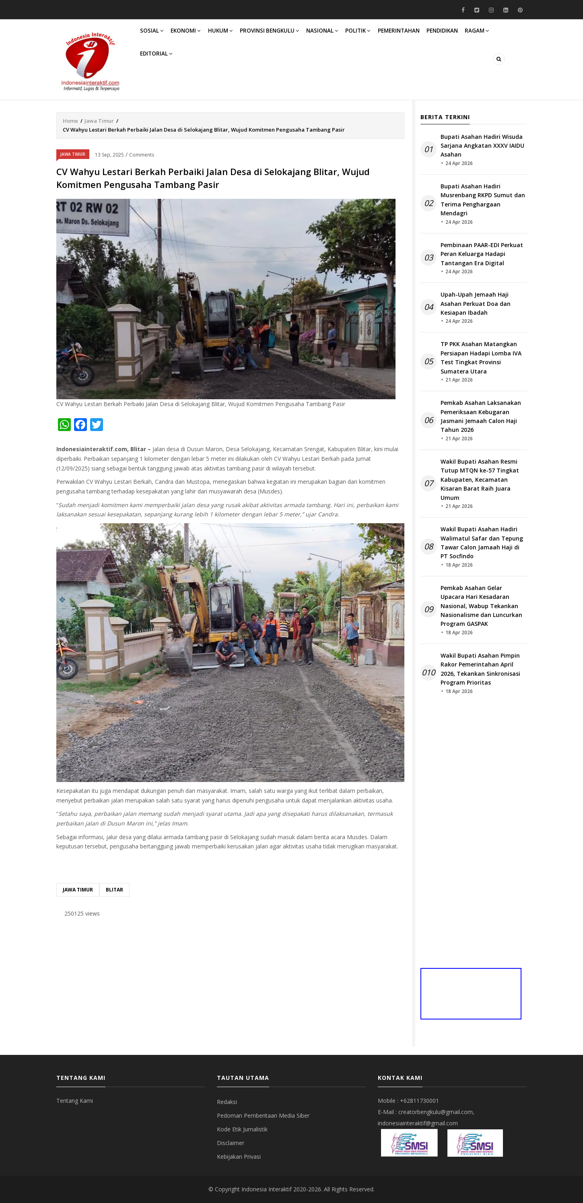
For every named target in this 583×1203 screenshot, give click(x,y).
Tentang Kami (74, 1100)
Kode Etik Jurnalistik (242, 1129)
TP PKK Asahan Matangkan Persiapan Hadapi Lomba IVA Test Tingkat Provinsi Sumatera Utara (481, 357)
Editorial (194, 68)
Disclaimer (230, 1143)
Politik (381, 35)
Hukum (231, 35)
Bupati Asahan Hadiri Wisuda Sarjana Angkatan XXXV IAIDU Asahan (482, 146)
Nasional (341, 35)
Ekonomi (192, 35)
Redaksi (227, 1102)
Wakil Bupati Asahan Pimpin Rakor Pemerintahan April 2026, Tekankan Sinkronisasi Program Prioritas (480, 669)
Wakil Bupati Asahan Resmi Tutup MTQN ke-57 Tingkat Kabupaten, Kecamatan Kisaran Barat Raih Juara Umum (480, 479)
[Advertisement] (230, 986)
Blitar (114, 889)
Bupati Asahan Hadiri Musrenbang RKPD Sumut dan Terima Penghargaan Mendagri (483, 199)
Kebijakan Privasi (239, 1156)
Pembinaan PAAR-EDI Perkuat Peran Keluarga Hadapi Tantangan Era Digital (482, 254)
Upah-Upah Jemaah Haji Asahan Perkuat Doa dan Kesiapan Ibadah (476, 303)
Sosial (154, 35)
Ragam (155, 68)
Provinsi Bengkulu (284, 35)
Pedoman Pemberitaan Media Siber (263, 1115)
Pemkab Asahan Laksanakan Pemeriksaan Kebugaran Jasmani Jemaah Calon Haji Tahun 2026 (481, 416)
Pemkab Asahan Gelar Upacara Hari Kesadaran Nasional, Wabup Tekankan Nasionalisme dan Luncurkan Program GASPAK (481, 606)
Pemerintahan (426, 35)
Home (70, 120)
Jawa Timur (99, 120)
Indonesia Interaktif (266, 1189)
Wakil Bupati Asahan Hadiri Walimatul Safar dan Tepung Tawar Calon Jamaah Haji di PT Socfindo (482, 542)
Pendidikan (474, 35)
